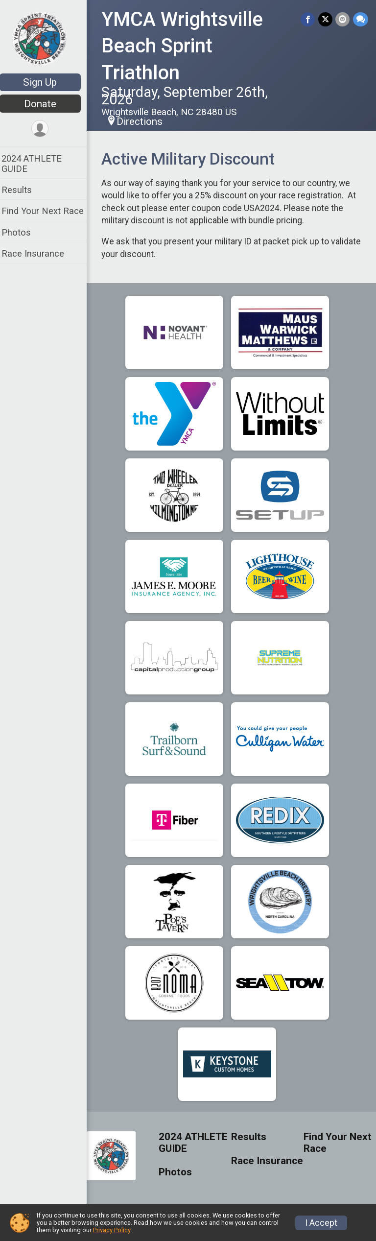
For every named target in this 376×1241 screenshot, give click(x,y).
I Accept (321, 1223)
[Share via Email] (343, 19)
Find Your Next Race (49, 211)
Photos (22, 232)
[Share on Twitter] (326, 19)
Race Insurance (39, 253)
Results (23, 190)
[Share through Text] (360, 19)
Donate (46, 104)
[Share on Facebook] (309, 19)
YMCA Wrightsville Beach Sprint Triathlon (188, 46)
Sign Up (47, 82)
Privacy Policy (111, 1230)
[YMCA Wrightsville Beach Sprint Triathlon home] (46, 38)
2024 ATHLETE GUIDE (38, 163)
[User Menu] (47, 129)
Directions (146, 121)
